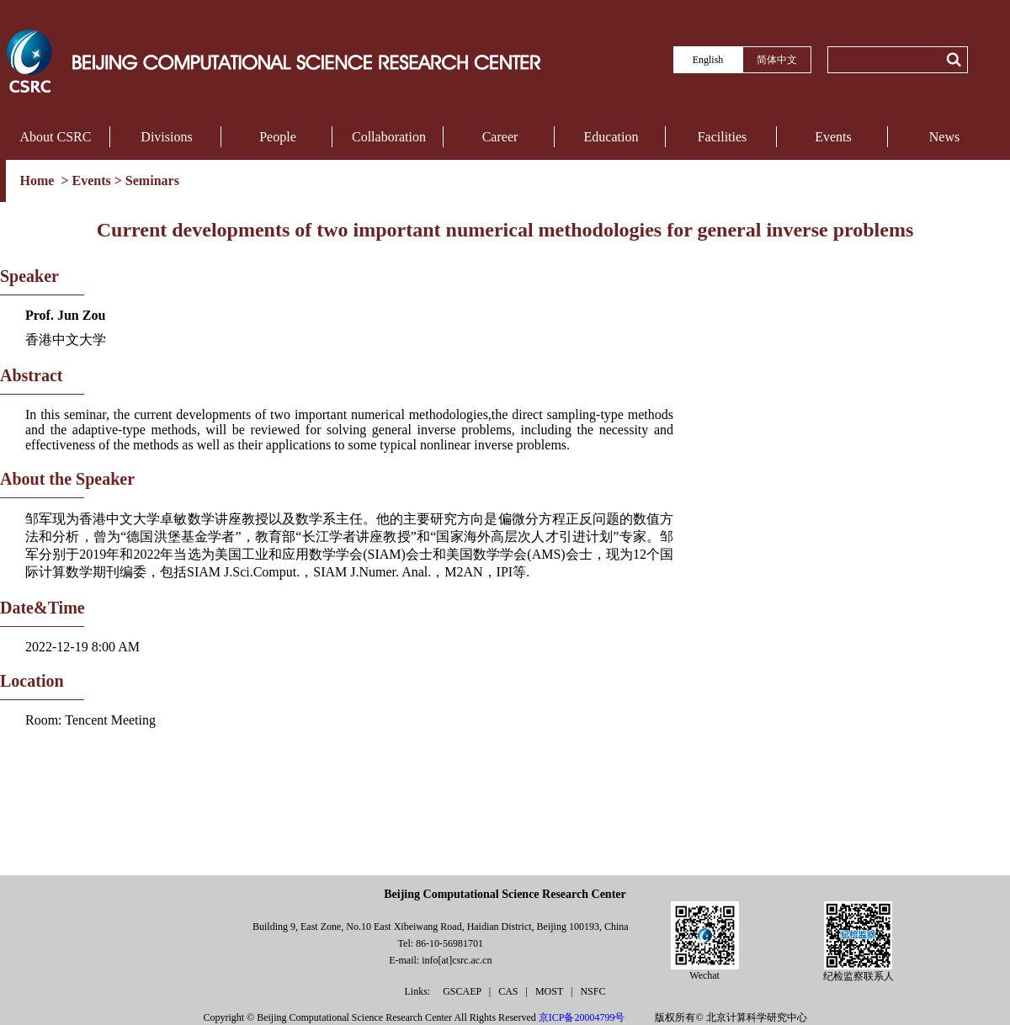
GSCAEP (463, 991)
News (944, 137)
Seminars (152, 180)
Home (39, 180)
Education (611, 137)
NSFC (592, 991)
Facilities (722, 137)
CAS (509, 991)
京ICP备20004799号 (582, 1017)
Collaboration (389, 137)
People (277, 137)
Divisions (166, 137)
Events (833, 137)
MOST (550, 991)
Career (500, 137)
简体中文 (777, 60)
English (708, 60)
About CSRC (56, 137)
